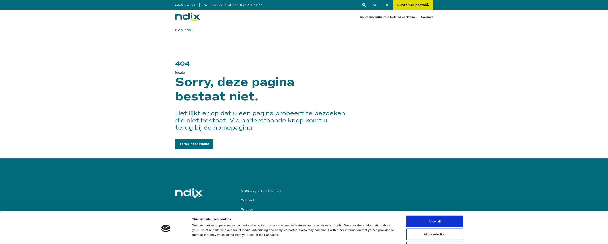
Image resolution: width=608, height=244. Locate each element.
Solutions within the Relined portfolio (387, 17)
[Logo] (187, 17)
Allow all (435, 176)
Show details (349, 202)
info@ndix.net (185, 5)
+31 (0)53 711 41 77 (245, 5)
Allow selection (434, 189)
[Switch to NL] (375, 5)
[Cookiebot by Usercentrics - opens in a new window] (166, 205)
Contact (427, 17)
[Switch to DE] (387, 5)
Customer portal (413, 5)
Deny (434, 202)
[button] (194, 144)
